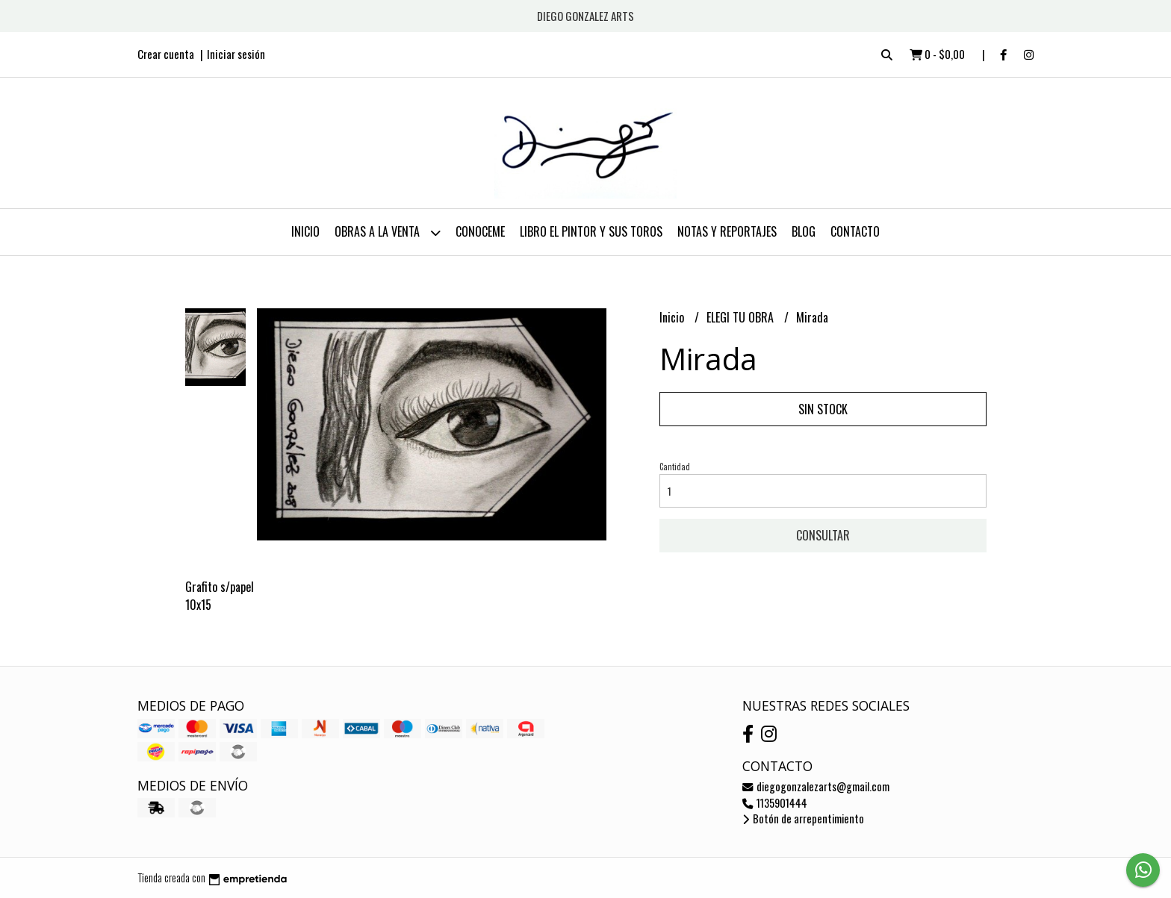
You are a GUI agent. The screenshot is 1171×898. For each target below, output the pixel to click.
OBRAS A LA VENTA (388, 232)
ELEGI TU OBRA (741, 317)
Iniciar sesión (236, 54)
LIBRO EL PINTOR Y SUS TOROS (591, 231)
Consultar (823, 535)
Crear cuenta (165, 54)
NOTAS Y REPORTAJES (727, 231)
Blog (804, 231)
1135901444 (774, 803)
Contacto (855, 231)
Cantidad (674, 467)
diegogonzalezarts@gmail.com (815, 786)
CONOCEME (480, 231)
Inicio (305, 231)
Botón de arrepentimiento (803, 818)
